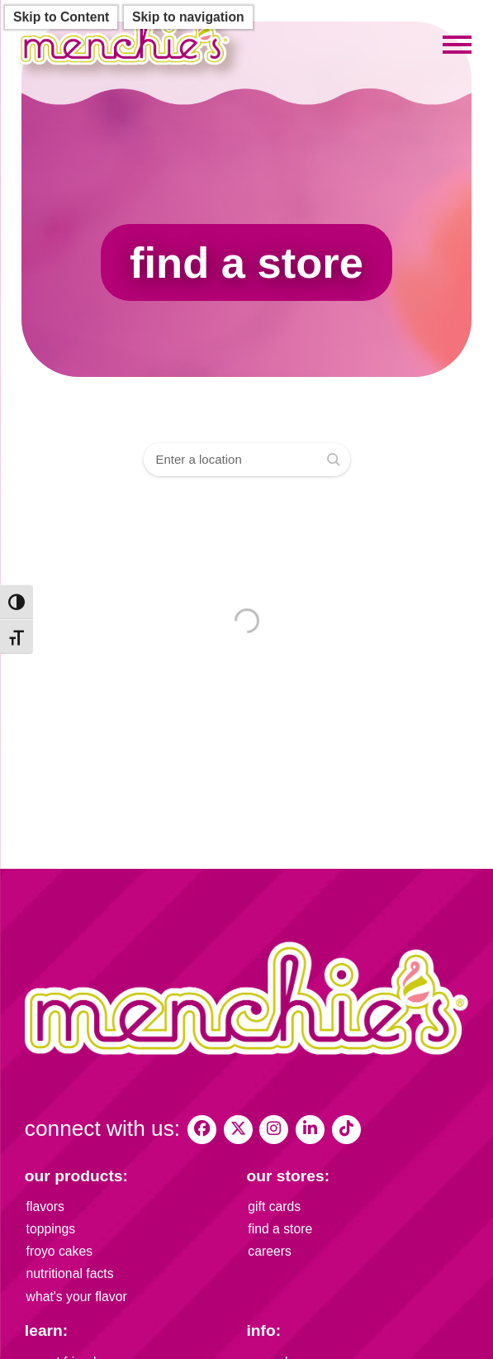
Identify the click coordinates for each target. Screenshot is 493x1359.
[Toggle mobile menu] (457, 44)
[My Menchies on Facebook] (201, 1129)
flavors (45, 1206)
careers (270, 1251)
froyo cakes (59, 1251)
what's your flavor (76, 1297)
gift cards (274, 1206)
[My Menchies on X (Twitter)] (238, 1129)
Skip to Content (61, 17)
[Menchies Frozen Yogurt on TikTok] (346, 1129)
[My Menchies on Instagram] (273, 1129)
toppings (51, 1229)
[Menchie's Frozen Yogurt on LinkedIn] (310, 1129)
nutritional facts (70, 1273)
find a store (280, 1229)
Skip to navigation (188, 17)
